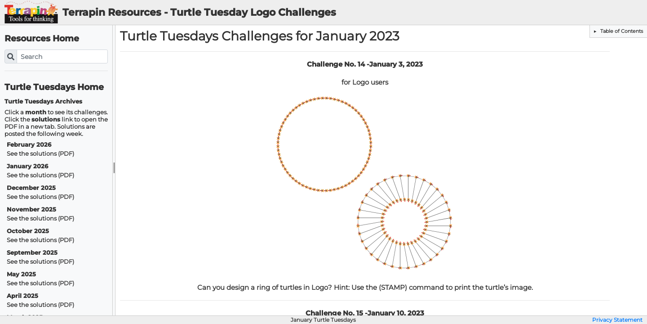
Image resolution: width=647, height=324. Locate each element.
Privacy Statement (617, 320)
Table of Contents (621, 31)
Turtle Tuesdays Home (54, 87)
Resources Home (41, 38)
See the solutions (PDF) (40, 153)
